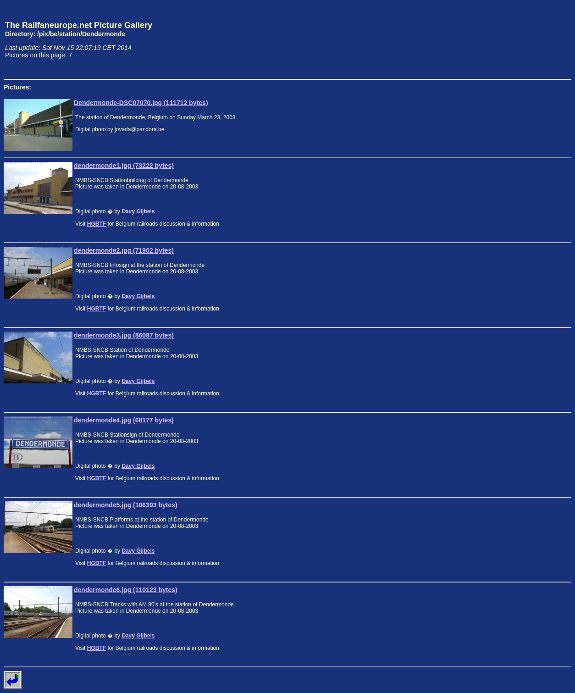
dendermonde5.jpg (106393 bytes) (125, 505)
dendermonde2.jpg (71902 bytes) (124, 250)
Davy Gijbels (138, 211)
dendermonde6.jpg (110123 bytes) (125, 589)
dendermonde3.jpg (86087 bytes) (124, 335)
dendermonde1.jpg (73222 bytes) (124, 165)
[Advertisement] (528, 39)
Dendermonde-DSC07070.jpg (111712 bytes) (141, 102)
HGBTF (96, 224)
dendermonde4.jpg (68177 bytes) (124, 420)
